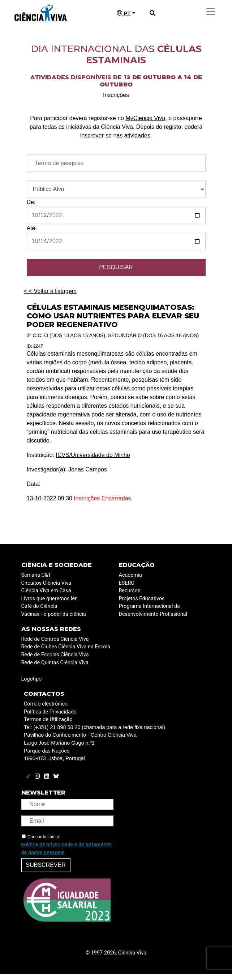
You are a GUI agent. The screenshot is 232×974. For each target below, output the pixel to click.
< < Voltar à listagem (50, 291)
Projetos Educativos (142, 599)
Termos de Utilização (48, 719)
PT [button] (124, 13)
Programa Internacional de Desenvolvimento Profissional (153, 610)
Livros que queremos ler (49, 599)
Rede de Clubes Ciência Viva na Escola (65, 647)
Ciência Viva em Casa (46, 591)
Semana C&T (36, 575)
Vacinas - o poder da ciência (53, 614)
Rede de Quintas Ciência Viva (55, 663)
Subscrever (46, 865)
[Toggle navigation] (210, 11)
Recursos (130, 591)
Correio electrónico (46, 704)
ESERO (127, 583)
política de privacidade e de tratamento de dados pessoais (66, 849)
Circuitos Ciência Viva (46, 583)
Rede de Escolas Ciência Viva (55, 655)
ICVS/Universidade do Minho (93, 455)
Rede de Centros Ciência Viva (55, 639)
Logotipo (31, 679)
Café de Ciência (39, 606)
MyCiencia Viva (145, 118)
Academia (130, 575)
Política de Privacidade (50, 712)
